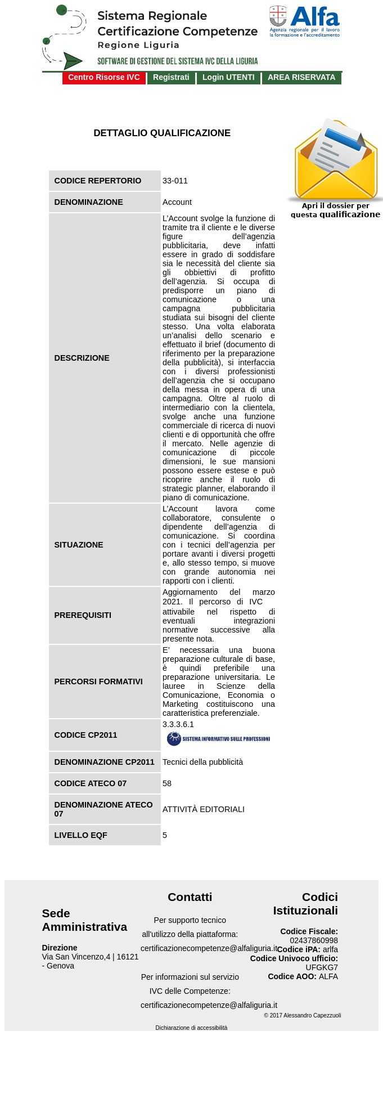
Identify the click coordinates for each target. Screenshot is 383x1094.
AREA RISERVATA (302, 77)
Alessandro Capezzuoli (312, 1015)
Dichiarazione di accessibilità (192, 1028)
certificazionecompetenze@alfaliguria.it (209, 948)
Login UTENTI (228, 77)
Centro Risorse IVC (104, 77)
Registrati (171, 77)
